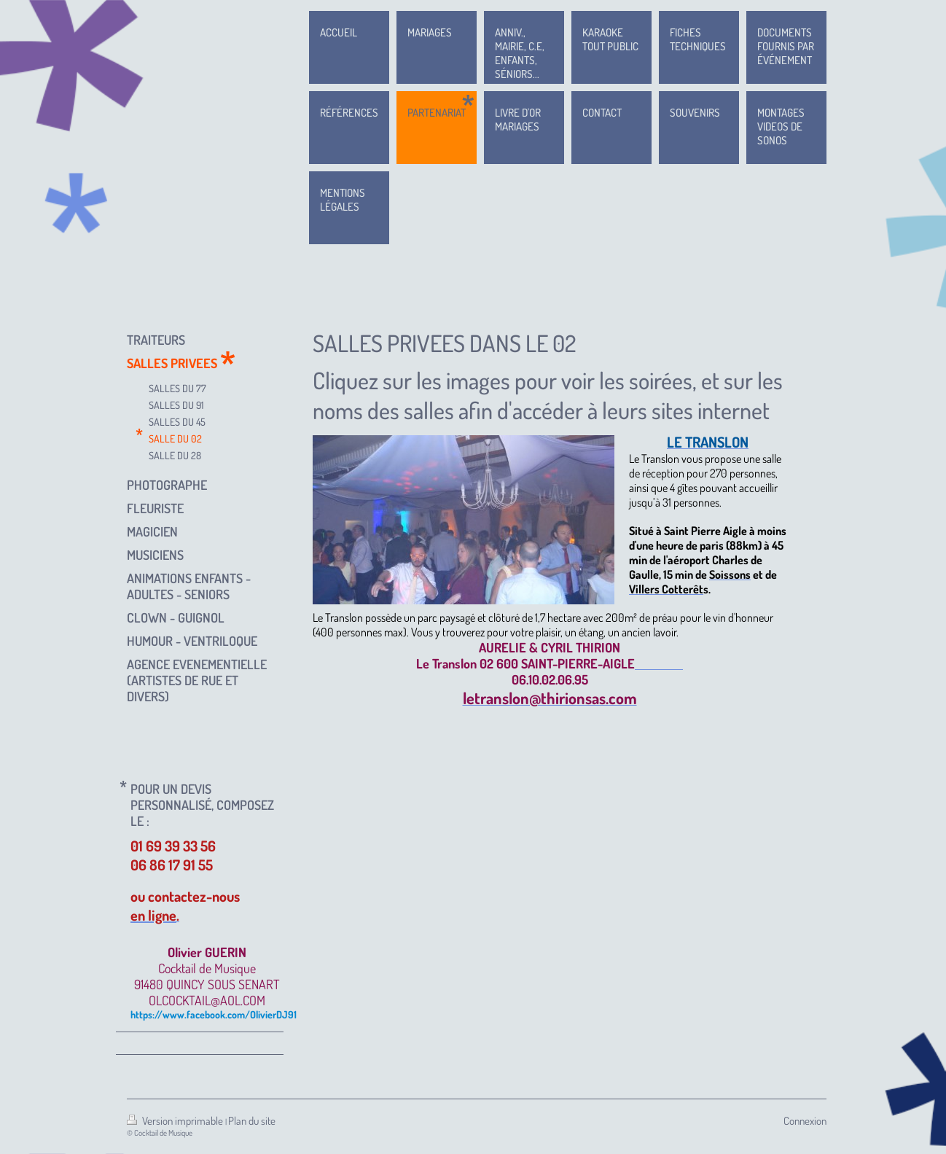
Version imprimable (176, 1121)
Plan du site (251, 1121)
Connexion (804, 1121)
